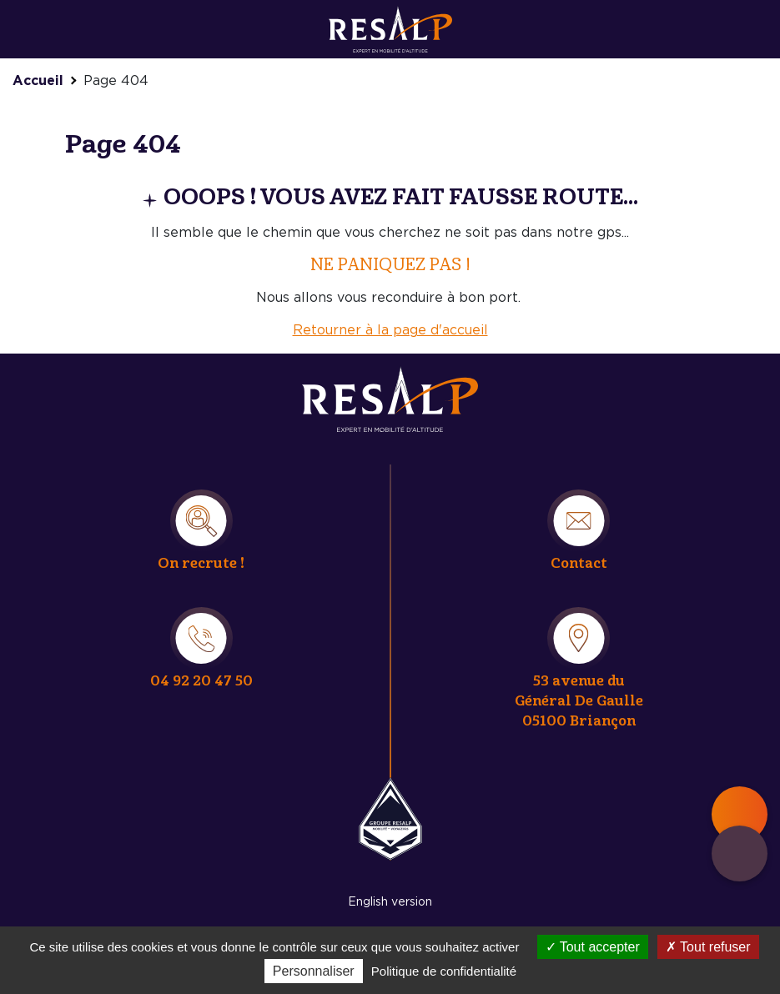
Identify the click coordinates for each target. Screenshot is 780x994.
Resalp (390, 819)
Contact (579, 563)
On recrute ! (201, 563)
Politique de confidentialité (443, 971)
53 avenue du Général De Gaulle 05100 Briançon (579, 701)
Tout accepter (593, 947)
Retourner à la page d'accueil (390, 330)
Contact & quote (739, 853)
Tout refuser (708, 947)
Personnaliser (314, 971)
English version (390, 902)
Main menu (739, 814)
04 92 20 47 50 (201, 681)
